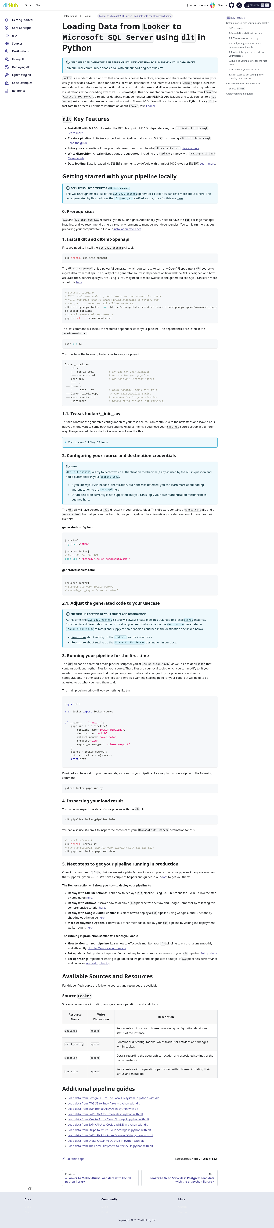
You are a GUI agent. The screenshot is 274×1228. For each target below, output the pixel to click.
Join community (197, 5)
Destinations (20, 51)
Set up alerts (209, 953)
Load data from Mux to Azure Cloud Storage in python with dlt (108, 1119)
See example (190, 148)
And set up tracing (98, 963)
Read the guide (78, 143)
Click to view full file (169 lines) (88, 442)
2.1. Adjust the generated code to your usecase (246, 53)
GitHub (183, 1207)
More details (76, 158)
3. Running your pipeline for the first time (248, 62)
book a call (110, 68)
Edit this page (73, 1159)
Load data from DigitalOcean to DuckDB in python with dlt (106, 1141)
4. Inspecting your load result (244, 69)
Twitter (182, 1212)
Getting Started (22, 20)
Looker (150, 106)
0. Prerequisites (237, 28)
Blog (38, 5)
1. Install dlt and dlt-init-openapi (245, 33)
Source (237, 88)
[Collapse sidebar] (29, 1188)
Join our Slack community (82, 68)
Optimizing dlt (21, 75)
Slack (104, 1207)
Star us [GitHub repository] (222, 5)
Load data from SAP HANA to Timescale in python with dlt (105, 1114)
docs (164, 877)
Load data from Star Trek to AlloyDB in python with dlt (103, 1109)
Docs (28, 5)
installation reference (127, 229)
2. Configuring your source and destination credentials (245, 45)
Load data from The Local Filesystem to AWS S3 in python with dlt (110, 1146)
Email (105, 1212)
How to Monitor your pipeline (107, 948)
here (201, 194)
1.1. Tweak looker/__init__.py (243, 38)
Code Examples (22, 83)
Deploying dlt (21, 67)
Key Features (235, 18)
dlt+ (14, 36)
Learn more (75, 133)
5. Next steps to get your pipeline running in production (246, 76)
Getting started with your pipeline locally (247, 22)
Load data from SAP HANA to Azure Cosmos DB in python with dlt (110, 1135)
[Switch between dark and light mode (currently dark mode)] (239, 5)
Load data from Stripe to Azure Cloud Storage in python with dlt (109, 1130)
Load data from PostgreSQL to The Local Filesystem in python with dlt (113, 1098)
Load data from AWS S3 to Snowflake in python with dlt (104, 1103)
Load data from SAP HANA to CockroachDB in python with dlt (108, 1124)
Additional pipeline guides (239, 93)
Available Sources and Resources (243, 83)
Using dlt (18, 59)
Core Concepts (21, 28)
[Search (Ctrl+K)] (257, 5)
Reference (19, 91)
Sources (17, 43)
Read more (78, 637)
